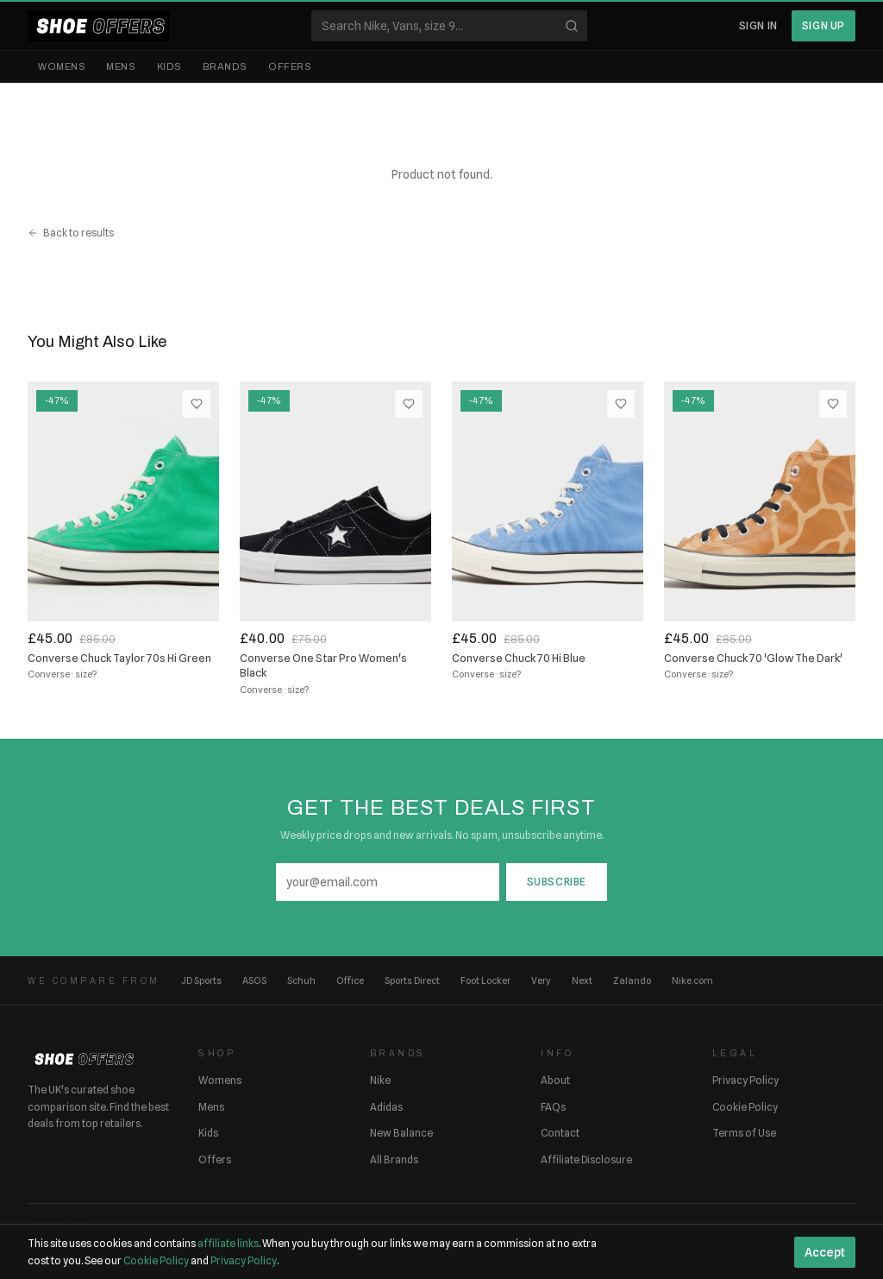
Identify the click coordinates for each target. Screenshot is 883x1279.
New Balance (401, 1132)
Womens (61, 66)
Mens (120, 66)
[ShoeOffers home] (99, 25)
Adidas (386, 1106)
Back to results (71, 232)
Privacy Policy (745, 1080)
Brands (225, 66)
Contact (560, 1132)
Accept (825, 1252)
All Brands (394, 1159)
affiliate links (228, 1243)
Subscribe (556, 881)
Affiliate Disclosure (586, 1159)
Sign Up (823, 25)
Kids (169, 66)
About (555, 1080)
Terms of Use (744, 1132)
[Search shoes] (449, 25)
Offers (289, 66)
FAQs (553, 1106)
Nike (380, 1080)
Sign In (758, 25)
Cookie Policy (745, 1106)
